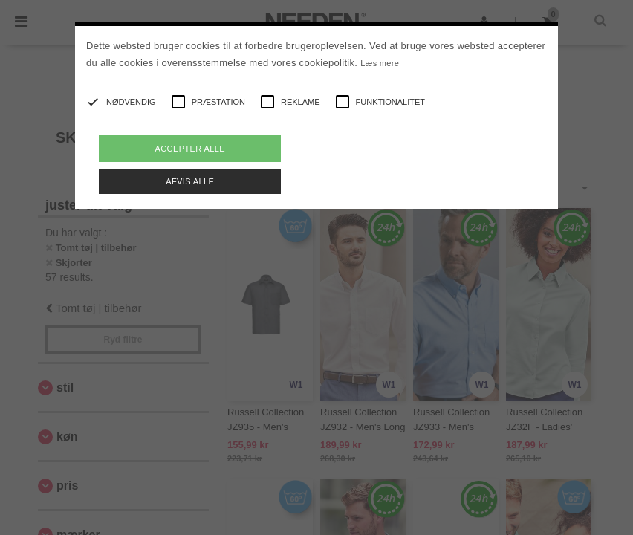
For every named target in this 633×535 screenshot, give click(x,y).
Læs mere (379, 63)
